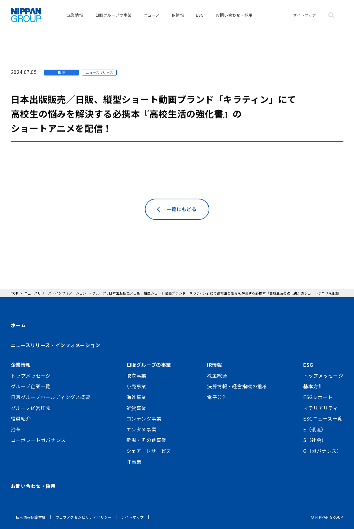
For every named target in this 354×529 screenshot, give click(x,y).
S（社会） (314, 440)
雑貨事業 (136, 407)
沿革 (16, 429)
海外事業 (136, 397)
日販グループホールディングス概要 (50, 397)
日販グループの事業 (113, 15)
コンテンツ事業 (143, 418)
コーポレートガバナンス (38, 440)
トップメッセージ (31, 375)
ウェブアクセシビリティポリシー (83, 517)
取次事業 (136, 375)
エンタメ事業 (141, 429)
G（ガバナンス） (322, 450)
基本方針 (313, 386)
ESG (200, 15)
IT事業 (133, 461)
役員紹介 (21, 418)
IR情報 (178, 15)
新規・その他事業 (146, 440)
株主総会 (217, 375)
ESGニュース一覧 (323, 418)
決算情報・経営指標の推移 (237, 386)
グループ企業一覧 (30, 386)
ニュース (152, 15)
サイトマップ (304, 15)
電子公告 (217, 397)
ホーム (18, 325)
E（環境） (314, 429)
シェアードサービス (148, 450)
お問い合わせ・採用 (234, 15)
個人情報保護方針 (31, 517)
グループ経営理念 (30, 407)
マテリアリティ (320, 407)
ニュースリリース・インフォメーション (55, 345)
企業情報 (75, 15)
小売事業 (136, 386)
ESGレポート (318, 397)
